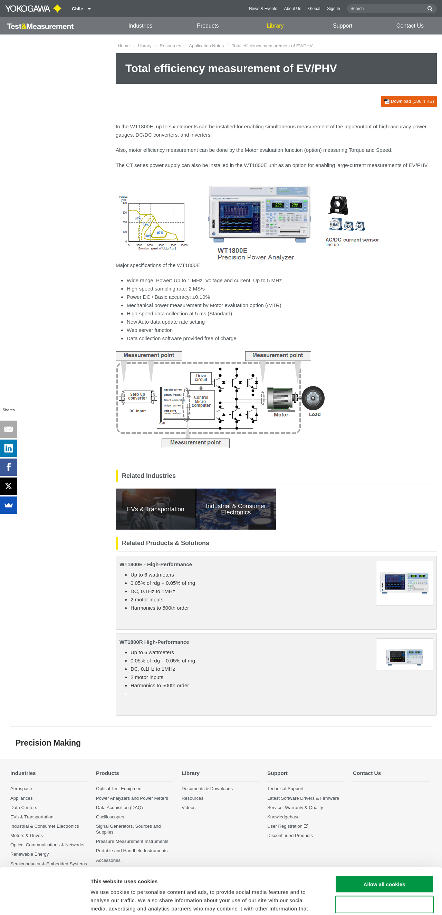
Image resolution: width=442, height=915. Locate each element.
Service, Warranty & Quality (295, 807)
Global (314, 8)
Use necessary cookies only (384, 861)
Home (124, 45)
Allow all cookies (384, 841)
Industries (140, 26)
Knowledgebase (283, 816)
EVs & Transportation (32, 816)
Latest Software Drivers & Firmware (303, 798)
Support (342, 26)
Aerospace (21, 788)
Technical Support (285, 788)
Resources (170, 45)
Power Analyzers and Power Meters (132, 798)
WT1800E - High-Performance (155, 564)
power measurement (178, 305)
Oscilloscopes (110, 816)
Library (275, 26)
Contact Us (410, 26)
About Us (292, 8)
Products (208, 26)
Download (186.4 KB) (409, 101)
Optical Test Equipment (119, 788)
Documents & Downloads (207, 788)
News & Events (263, 8)
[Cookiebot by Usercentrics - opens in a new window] (45, 901)
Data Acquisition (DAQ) (119, 807)
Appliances (21, 798)
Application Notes (206, 45)
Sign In (333, 8)
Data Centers (23, 807)
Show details (362, 901)
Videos (188, 807)
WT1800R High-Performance (154, 642)
